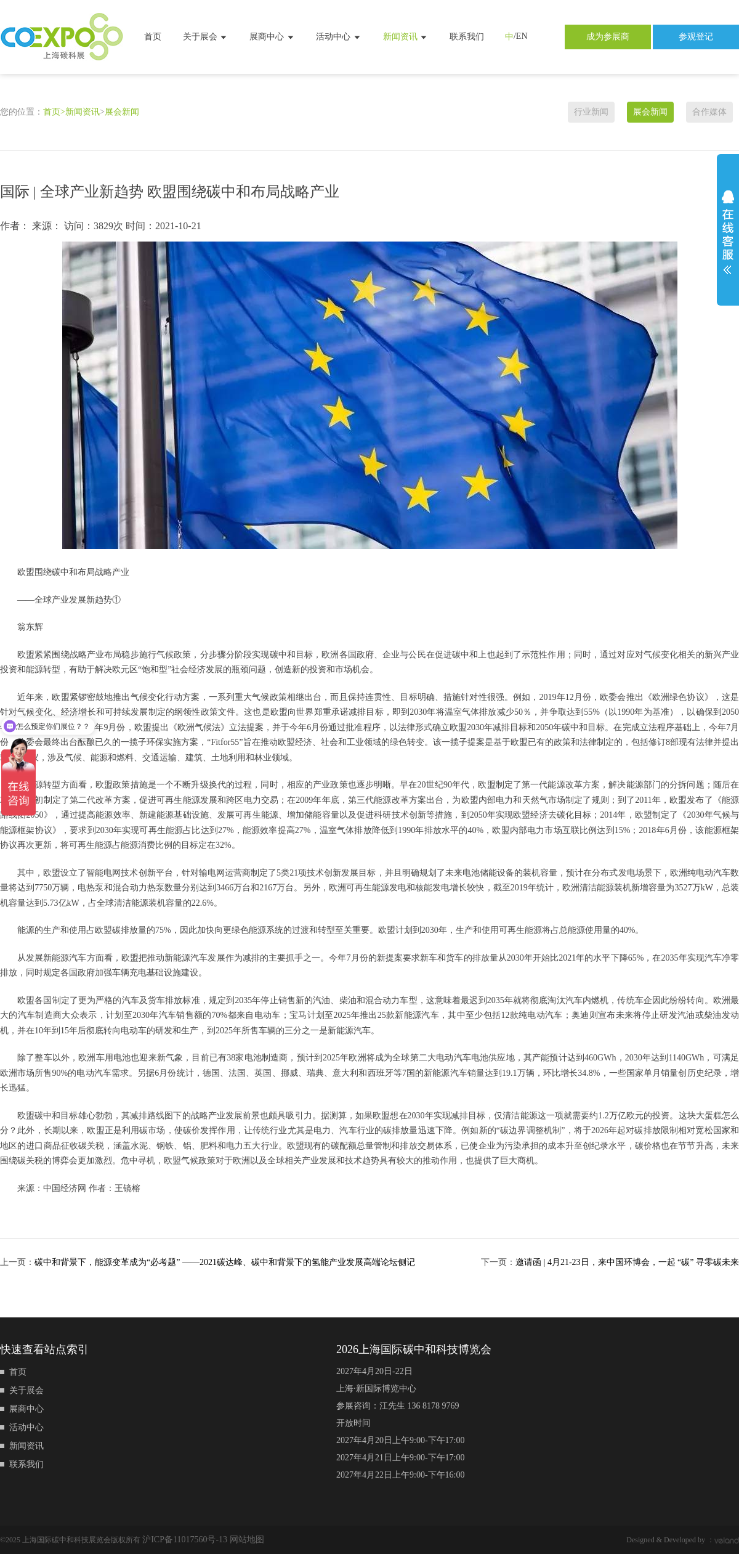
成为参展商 (607, 36)
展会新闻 (122, 111)
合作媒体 (709, 111)
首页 (152, 36)
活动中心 (338, 37)
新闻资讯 (406, 37)
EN (522, 36)
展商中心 (272, 37)
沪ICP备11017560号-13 (185, 1539)
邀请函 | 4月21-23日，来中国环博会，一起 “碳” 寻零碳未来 (627, 1262)
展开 (728, 232)
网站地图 (247, 1539)
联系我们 (467, 36)
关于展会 (205, 37)
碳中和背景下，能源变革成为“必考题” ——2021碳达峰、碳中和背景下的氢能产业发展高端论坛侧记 (224, 1262)
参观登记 (696, 36)
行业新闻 (591, 111)
